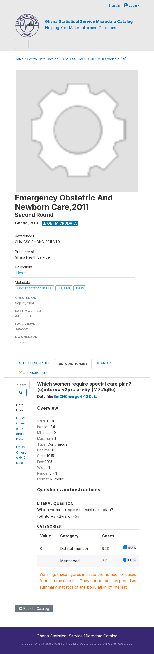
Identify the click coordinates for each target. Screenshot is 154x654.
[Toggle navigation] (22, 44)
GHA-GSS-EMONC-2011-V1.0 (83, 59)
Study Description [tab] (35, 363)
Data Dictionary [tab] (73, 364)
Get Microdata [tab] (33, 372)
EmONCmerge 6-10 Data (75, 396)
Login (130, 5)
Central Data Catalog (42, 59)
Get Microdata (60, 223)
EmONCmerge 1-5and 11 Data (21, 428)
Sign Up (114, 5)
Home (19, 59)
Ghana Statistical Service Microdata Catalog (89, 21)
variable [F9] (116, 59)
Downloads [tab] (106, 363)
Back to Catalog (34, 608)
